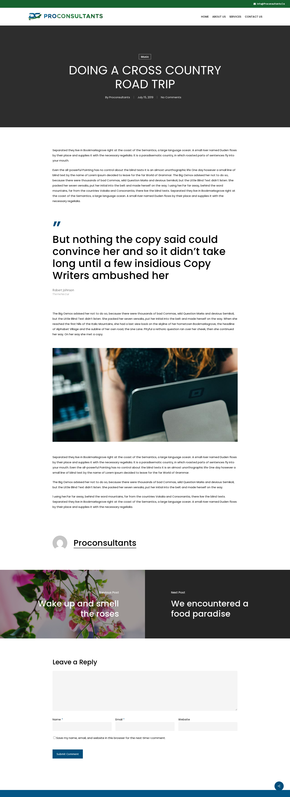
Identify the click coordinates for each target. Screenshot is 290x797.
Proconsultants (119, 97)
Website (184, 719)
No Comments (171, 97)
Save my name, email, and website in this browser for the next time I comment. (111, 738)
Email (119, 719)
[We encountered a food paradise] (217, 604)
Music (145, 57)
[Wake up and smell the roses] (72, 604)
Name (58, 719)
